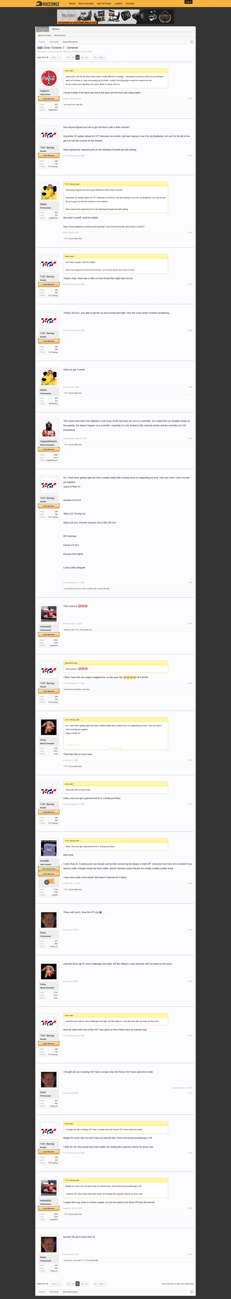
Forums (130, 3)
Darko (43, 204)
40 (86, 57)
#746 (190, 387)
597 (56, 941)
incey (74, 105)
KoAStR (89, 589)
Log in (188, 2)
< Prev (53, 57)
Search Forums (44, 35)
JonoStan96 (76, 52)
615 (56, 104)
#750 (190, 683)
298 (56, 161)
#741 (190, 99)
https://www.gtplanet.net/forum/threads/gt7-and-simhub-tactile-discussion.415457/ (104, 226)
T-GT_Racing (47, 147)
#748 (190, 582)
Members (56, 29)
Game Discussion (55, 52)
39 (82, 57)
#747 (190, 438)
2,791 (56, 748)
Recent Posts (59, 35)
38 (77, 57)
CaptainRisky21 (48, 441)
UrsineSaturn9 (69, 589)
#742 (190, 156)
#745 (190, 330)
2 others (100, 589)
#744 (190, 284)
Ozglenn (44, 91)
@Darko (75, 313)
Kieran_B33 (80, 589)
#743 (190, 233)
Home (72, 3)
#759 (190, 1208)
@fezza (116, 84)
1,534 (56, 640)
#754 (190, 930)
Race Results (86, 3)
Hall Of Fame (104, 3)
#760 (190, 1254)
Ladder (118, 3)
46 (95, 57)
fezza (66, 105)
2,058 (56, 455)
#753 (190, 883)
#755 (190, 981)
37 (73, 57)
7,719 (56, 889)
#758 (190, 1153)
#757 (190, 1093)
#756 (190, 1036)
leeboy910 (45, 626)
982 (56, 212)
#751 (190, 760)
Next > (101, 57)
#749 (190, 624)
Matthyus (67, 630)
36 (68, 57)
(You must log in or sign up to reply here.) (178, 1284)
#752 (190, 804)
